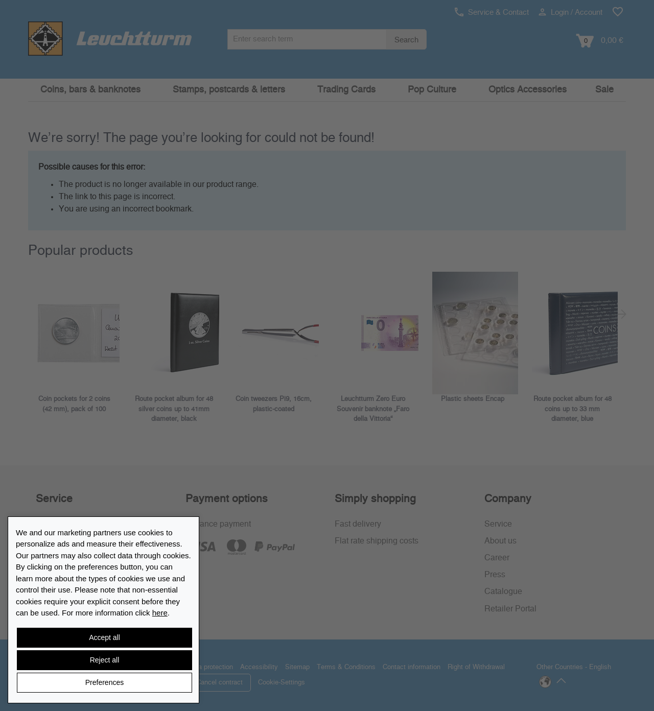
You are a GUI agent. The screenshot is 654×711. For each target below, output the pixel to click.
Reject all (105, 660)
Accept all (104, 637)
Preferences (104, 682)
